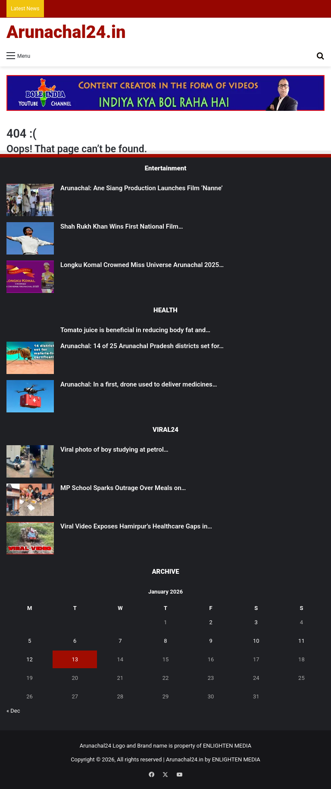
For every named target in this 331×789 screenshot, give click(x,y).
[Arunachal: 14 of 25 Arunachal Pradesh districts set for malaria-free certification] (30, 358)
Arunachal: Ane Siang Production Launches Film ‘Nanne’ (141, 188)
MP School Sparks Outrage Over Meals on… (123, 488)
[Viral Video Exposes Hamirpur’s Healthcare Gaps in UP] (30, 538)
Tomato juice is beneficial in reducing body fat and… (135, 330)
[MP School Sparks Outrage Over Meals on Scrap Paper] (30, 500)
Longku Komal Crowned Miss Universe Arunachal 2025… (142, 265)
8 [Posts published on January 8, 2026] (165, 641)
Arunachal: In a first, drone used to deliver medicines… (138, 384)
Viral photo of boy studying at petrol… (114, 449)
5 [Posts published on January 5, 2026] (29, 641)
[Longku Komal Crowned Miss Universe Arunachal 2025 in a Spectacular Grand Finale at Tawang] (30, 277)
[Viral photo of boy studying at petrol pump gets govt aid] (30, 461)
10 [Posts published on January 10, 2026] (256, 641)
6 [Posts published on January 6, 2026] (74, 641)
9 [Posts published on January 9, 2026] (210, 641)
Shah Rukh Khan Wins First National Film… (121, 226)
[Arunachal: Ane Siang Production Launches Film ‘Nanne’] (30, 200)
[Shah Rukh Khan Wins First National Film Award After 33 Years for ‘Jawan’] (30, 238)
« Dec (13, 710)
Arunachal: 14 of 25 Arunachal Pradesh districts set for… (142, 346)
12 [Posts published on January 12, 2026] (29, 659)
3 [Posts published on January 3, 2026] (256, 622)
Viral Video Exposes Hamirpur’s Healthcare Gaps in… (136, 526)
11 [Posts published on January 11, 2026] (301, 641)
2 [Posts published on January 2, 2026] (210, 622)
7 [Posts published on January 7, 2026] (120, 641)
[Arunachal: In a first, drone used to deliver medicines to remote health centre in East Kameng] (30, 396)
